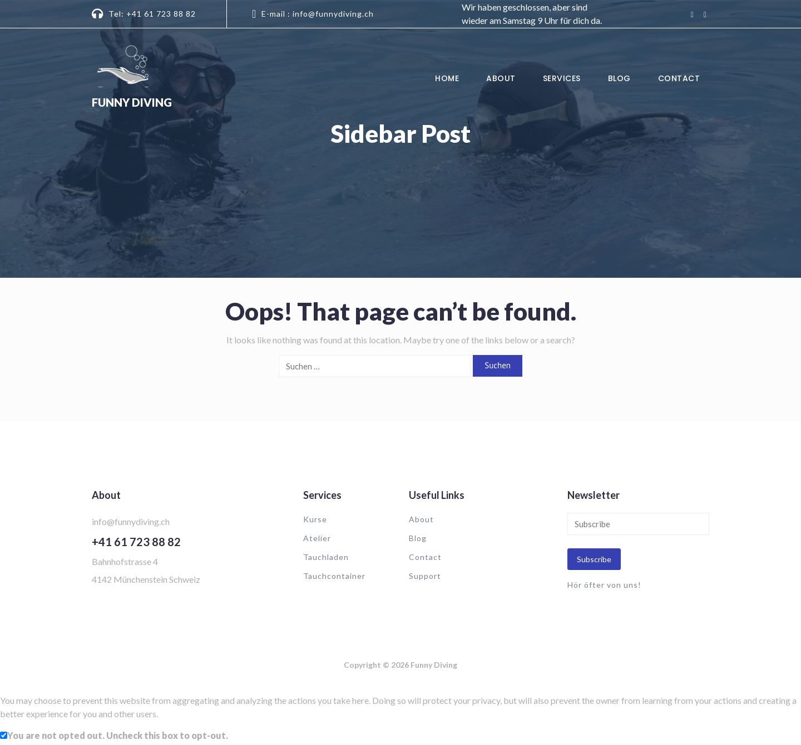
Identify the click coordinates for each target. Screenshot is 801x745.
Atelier (317, 538)
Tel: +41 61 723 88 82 (152, 13)
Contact (679, 78)
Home (447, 78)
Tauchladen (326, 557)
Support (425, 576)
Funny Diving (132, 102)
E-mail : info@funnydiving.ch (317, 13)
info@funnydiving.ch (131, 521)
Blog (619, 78)
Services (562, 78)
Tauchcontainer (334, 576)
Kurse (315, 519)
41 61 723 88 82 (139, 541)
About (501, 78)
